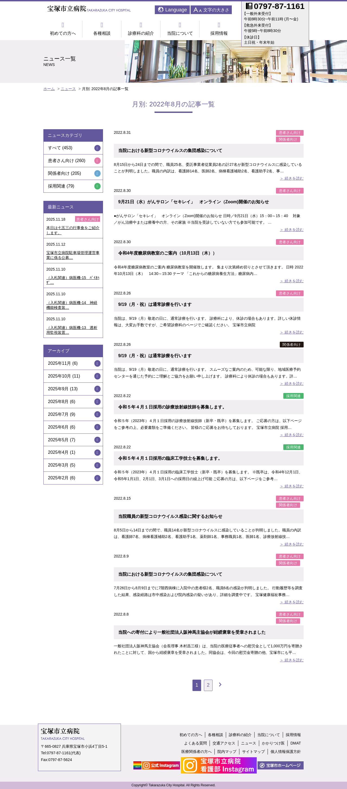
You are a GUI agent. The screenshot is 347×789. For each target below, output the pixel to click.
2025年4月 (58, 452)
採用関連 (293, 396)
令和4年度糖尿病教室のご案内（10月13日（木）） (167, 253)
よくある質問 (195, 743)
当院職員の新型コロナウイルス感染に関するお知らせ (170, 516)
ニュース (68, 89)
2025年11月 (59, 363)
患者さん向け (290, 133)
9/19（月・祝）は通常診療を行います (155, 304)
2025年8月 (58, 401)
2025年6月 (58, 427)
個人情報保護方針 (286, 751)
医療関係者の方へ (196, 751)
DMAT (295, 743)
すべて (54, 147)
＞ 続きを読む (292, 178)
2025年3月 (58, 465)
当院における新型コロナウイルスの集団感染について (170, 150)
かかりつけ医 (273, 743)
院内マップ (226, 751)
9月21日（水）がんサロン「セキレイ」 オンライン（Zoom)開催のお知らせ (193, 201)
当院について (180, 29)
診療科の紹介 (140, 29)
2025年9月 (58, 388)
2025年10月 (59, 376)
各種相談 (101, 29)
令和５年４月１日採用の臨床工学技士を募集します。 (170, 458)
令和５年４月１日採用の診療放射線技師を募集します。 (172, 407)
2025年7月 (58, 414)
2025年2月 (58, 478)
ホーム (49, 89)
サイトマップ (253, 751)
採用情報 (219, 29)
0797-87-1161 (58, 753)
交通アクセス (224, 743)
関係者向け (288, 139)
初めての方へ (62, 29)
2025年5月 (58, 440)
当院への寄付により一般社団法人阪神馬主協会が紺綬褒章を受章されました (192, 632)
